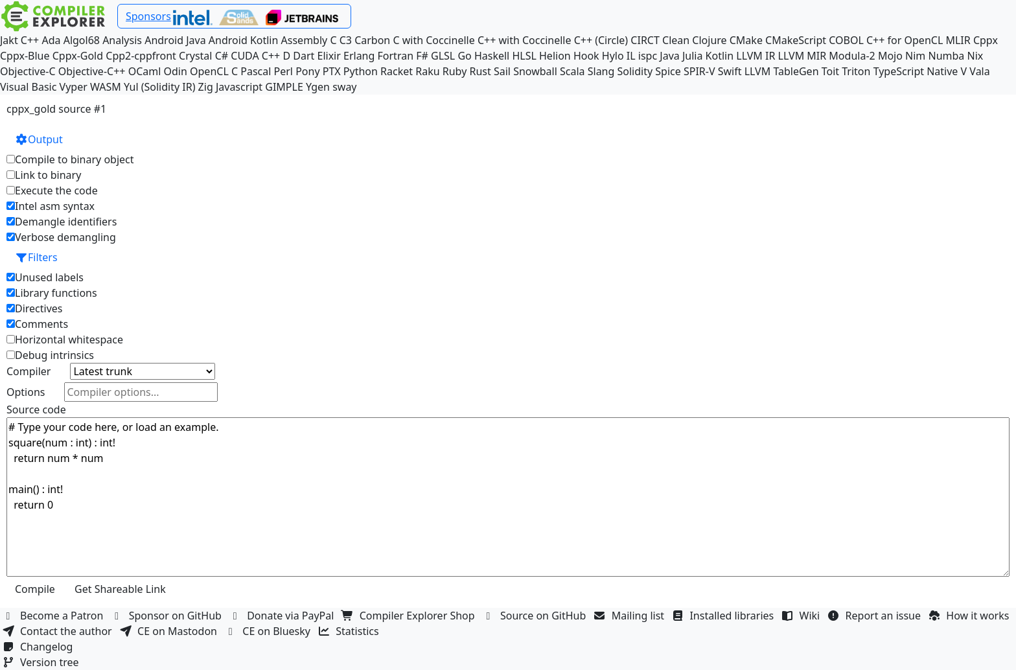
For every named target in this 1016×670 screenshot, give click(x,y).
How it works (970, 615)
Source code (36, 409)
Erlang (359, 56)
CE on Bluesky (269, 631)
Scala (572, 71)
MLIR (957, 40)
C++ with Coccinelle (525, 40)
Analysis (122, 40)
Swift (730, 71)
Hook (586, 56)
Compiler (28, 371)
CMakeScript (795, 40)
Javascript (239, 87)
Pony (307, 71)
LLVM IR (755, 56)
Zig (205, 87)
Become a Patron (54, 615)
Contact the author (58, 631)
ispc (647, 56)
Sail (502, 71)
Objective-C (28, 71)
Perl (283, 71)
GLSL (443, 56)
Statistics (350, 631)
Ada (50, 40)
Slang (601, 71)
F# (422, 56)
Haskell (491, 56)
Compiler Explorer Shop (410, 615)
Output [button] (39, 139)
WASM (105, 87)
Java (669, 56)
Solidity (635, 71)
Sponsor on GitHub (168, 615)
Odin (175, 71)
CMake (746, 40)
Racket (396, 71)
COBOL (846, 40)
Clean (675, 40)
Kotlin (720, 56)
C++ (30, 40)
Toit (830, 71)
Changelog (39, 647)
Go (464, 56)
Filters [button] (36, 257)
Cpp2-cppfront (141, 56)
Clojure (709, 40)
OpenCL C (214, 71)
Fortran (396, 56)
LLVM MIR (802, 56)
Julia (692, 56)
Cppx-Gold (77, 56)
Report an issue (876, 615)
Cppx (985, 40)
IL (631, 56)
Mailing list (631, 615)
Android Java (175, 40)
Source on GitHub (536, 615)
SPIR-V (699, 71)
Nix (975, 56)
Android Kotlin (244, 40)
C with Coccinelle (433, 40)
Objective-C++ (92, 71)
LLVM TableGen (782, 71)
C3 (346, 40)
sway (344, 87)
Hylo (613, 56)
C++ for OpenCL (904, 40)
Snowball (535, 71)
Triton (856, 71)
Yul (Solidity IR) (160, 87)
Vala (979, 71)
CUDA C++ (255, 56)
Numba (946, 56)
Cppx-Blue (25, 56)
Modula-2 (852, 56)
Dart (303, 56)
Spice (667, 71)
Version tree (42, 662)
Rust (480, 71)
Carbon (372, 40)
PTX (332, 71)
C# (221, 56)
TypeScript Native (915, 71)
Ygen (318, 87)
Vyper (73, 87)
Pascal (255, 71)
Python (360, 71)
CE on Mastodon (169, 631)
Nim (915, 56)
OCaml (144, 71)
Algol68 (82, 40)
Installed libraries (724, 615)
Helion (555, 56)
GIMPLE (284, 87)
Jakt (9, 40)
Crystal (195, 56)
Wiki (802, 615)
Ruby (455, 71)
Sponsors (148, 16)
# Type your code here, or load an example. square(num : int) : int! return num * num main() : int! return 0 (508, 497)
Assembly (304, 40)
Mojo (890, 56)
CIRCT (645, 40)
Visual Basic (28, 87)
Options (25, 392)
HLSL (524, 56)
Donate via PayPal (283, 615)
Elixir (328, 56)
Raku (427, 71)
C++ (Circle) (601, 40)
